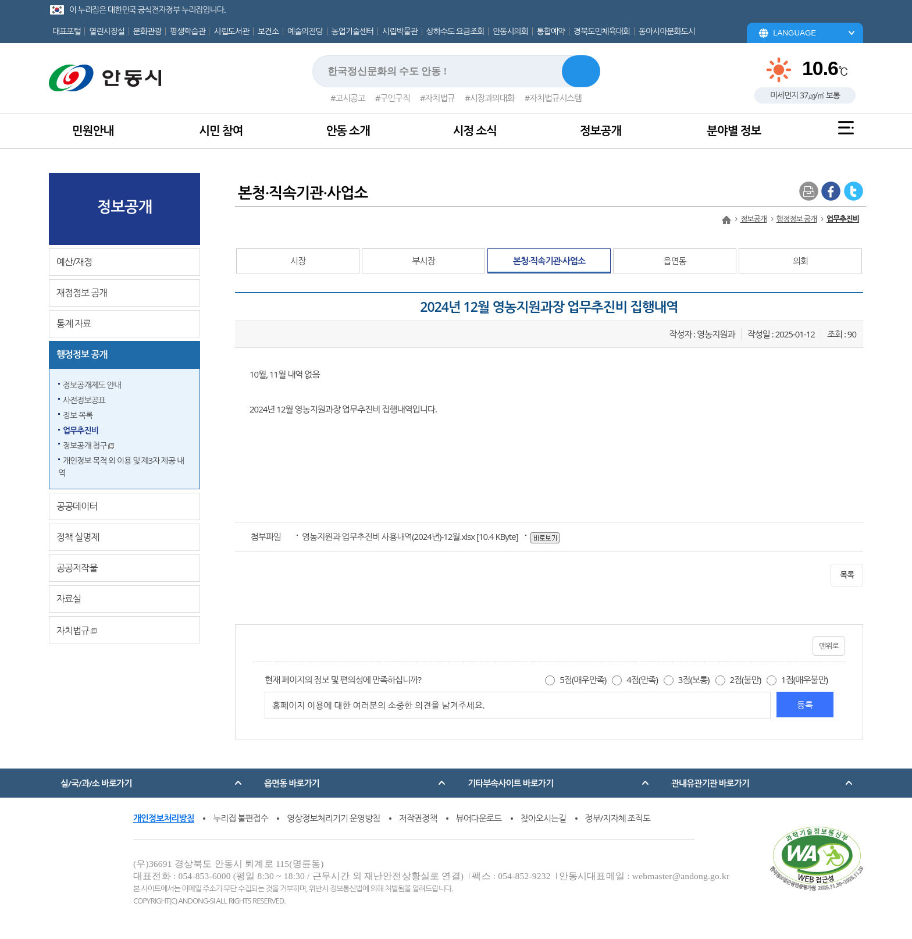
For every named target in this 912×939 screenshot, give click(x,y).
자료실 (68, 598)
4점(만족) (642, 679)
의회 (800, 260)
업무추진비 (80, 430)
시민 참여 (221, 130)
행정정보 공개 (81, 354)
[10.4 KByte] (410, 536)
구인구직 (395, 98)
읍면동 (674, 260)
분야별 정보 (734, 130)
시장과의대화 (492, 98)
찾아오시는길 (544, 818)
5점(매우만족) (583, 679)
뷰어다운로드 (479, 818)
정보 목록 (77, 415)
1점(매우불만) (804, 679)
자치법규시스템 (555, 98)
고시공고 (350, 98)
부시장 (423, 260)
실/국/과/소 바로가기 (95, 783)
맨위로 (829, 646)
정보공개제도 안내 (92, 384)
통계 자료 (73, 323)
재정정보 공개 (81, 292)
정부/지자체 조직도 (617, 818)
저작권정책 (418, 818)
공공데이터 (76, 506)
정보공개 (600, 130)
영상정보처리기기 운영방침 (333, 818)
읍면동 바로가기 (291, 783)
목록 (847, 574)
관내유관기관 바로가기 (710, 783)
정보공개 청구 (88, 445)
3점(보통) (694, 679)
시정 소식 (475, 130)
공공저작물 (76, 567)
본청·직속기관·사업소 (549, 260)
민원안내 (92, 130)
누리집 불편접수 (240, 818)
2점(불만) (745, 679)
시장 (297, 260)
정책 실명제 (77, 537)
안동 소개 (347, 130)
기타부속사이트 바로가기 (510, 783)
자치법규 (440, 98)
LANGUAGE (794, 33)
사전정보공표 (84, 400)
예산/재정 (74, 261)
